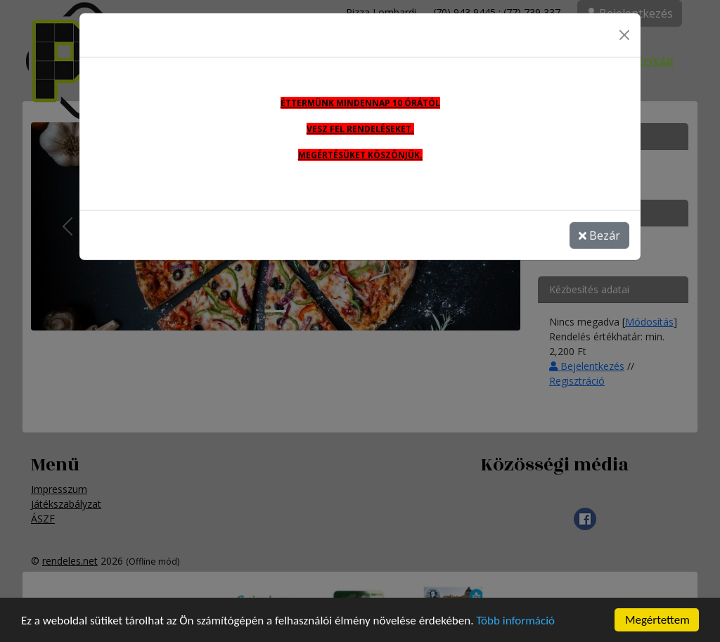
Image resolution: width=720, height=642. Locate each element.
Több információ (515, 620)
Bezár (599, 211)
